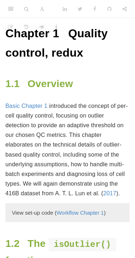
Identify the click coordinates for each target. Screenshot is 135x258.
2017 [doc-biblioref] (109, 193)
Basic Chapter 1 (26, 106)
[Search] (26, 9)
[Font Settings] (42, 9)
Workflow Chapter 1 (80, 213)
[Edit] (11, 27)
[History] (26, 27)
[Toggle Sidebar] (11, 9)
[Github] (109, 9)
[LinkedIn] (64, 9)
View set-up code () (58, 213)
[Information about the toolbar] (56, 27)
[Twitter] (80, 9)
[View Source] (42, 27)
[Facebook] (95, 9)
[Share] (124, 9)
